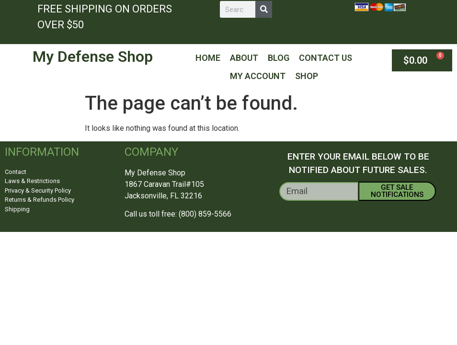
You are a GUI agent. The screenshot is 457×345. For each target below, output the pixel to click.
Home (207, 58)
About (244, 58)
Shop (306, 76)
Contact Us (325, 58)
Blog (278, 58)
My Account (258, 76)
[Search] (263, 9)
